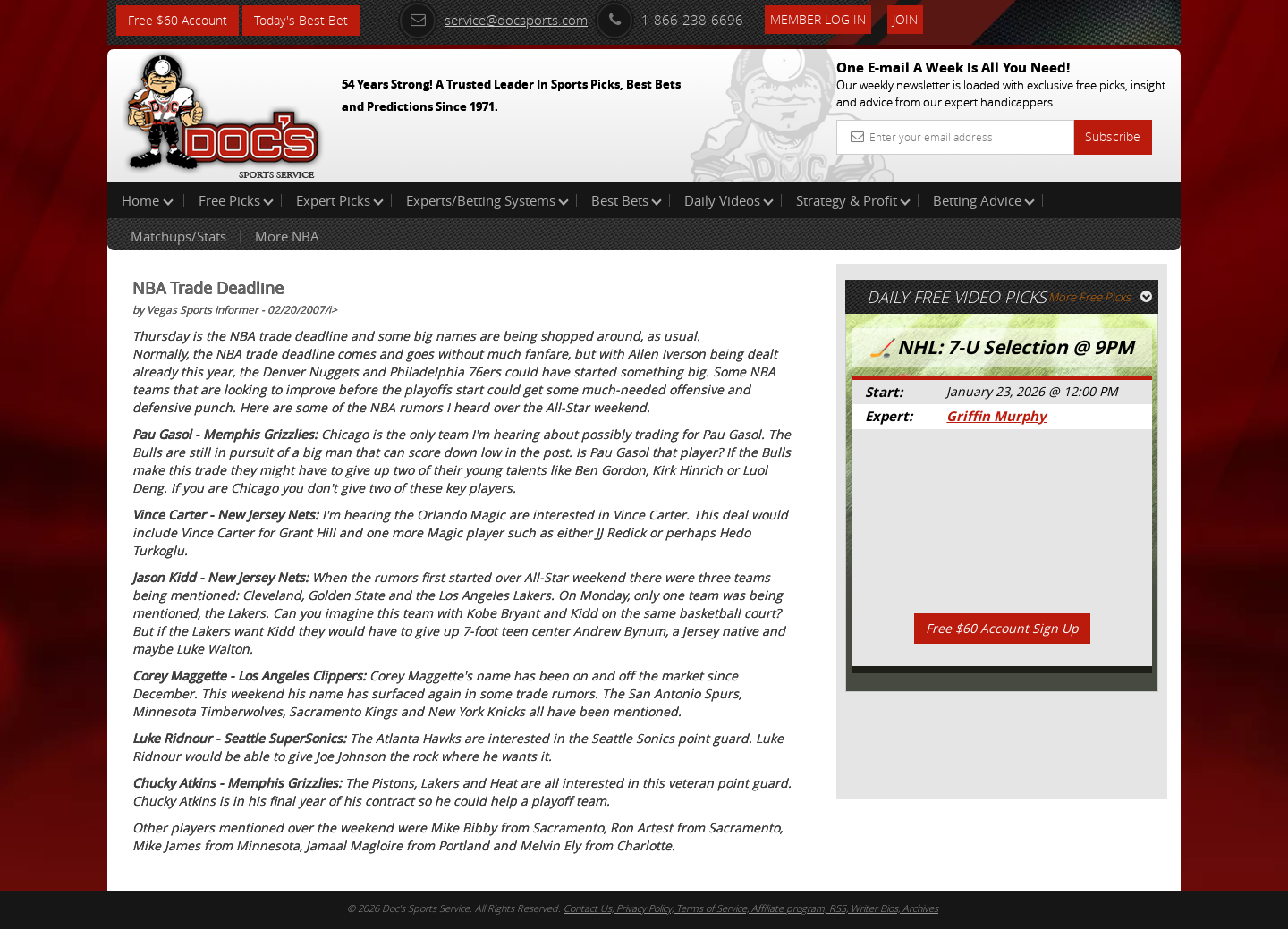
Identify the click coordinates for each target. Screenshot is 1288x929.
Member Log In (818, 19)
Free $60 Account (177, 20)
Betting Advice (984, 200)
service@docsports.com (493, 20)
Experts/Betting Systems (487, 200)
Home (148, 200)
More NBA (287, 236)
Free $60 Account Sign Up (1002, 628)
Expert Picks (340, 200)
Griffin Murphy (996, 416)
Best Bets (626, 200)
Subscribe (1112, 136)
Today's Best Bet (301, 20)
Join (905, 19)
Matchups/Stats (178, 236)
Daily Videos (729, 200)
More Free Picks (1100, 297)
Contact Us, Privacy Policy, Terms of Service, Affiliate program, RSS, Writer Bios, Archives (751, 908)
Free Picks (236, 200)
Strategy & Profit (853, 200)
